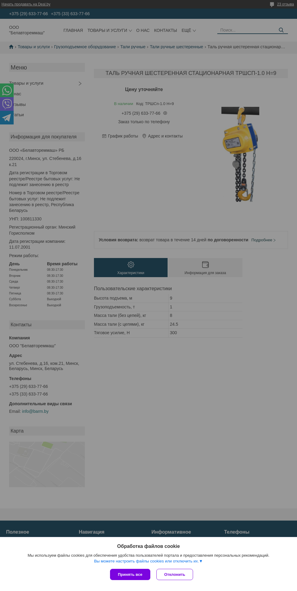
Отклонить (174, 574)
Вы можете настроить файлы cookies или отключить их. (146, 561)
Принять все (130, 574)
